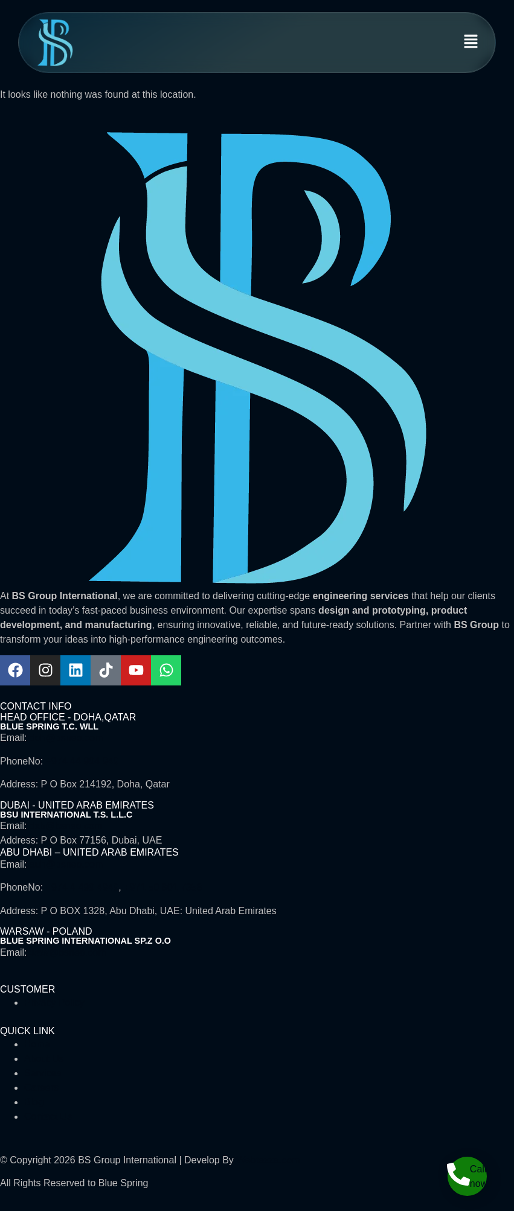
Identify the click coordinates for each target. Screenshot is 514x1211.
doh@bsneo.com (66, 738)
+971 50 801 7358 (163, 887)
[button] (471, 43)
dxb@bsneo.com (66, 826)
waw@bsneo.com (68, 952)
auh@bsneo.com (66, 864)
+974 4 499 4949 (82, 887)
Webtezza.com (268, 1160)
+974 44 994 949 (82, 761)
